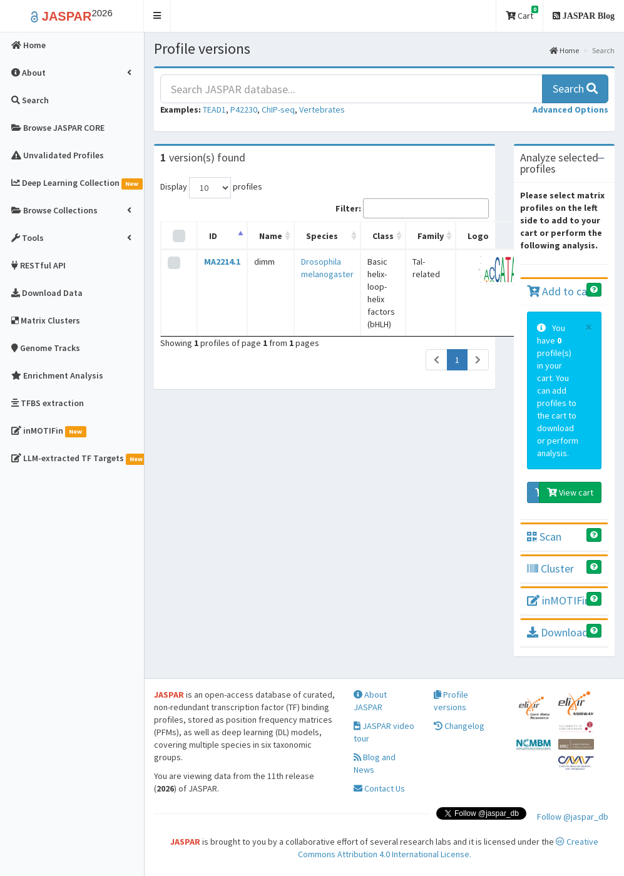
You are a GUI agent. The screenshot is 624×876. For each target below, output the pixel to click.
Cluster (550, 568)
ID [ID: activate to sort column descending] (213, 236)
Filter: (412, 208)
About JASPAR (370, 701)
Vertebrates (322, 109)
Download (557, 632)
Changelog (459, 725)
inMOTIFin (558, 600)
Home (564, 50)
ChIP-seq (278, 109)
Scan (544, 536)
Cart (522, 13)
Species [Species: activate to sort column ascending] (322, 236)
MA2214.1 (222, 261)
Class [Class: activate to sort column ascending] (383, 236)
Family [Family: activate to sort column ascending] (430, 236)
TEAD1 (214, 109)
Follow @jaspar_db (572, 816)
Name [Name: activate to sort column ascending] (270, 236)
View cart (570, 492)
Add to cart (561, 291)
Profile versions (451, 701)
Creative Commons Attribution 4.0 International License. (448, 848)
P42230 (243, 109)
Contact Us (379, 788)
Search (575, 88)
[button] (157, 16)
